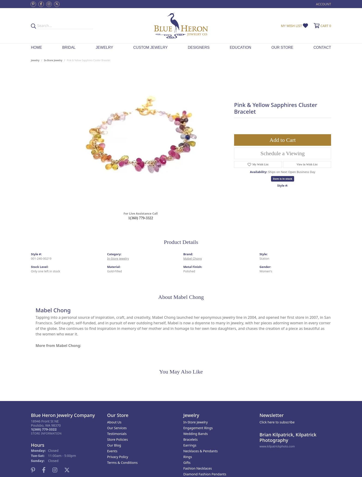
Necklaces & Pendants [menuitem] (200, 451)
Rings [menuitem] (187, 457)
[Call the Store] (44, 429)
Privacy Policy (117, 457)
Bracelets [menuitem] (190, 439)
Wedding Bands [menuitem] (195, 433)
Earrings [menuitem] (189, 445)
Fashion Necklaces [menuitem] (197, 468)
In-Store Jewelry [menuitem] (195, 422)
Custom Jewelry (150, 47)
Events (112, 451)
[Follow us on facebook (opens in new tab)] (41, 4)
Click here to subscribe (277, 422)
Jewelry (104, 47)
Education (240, 47)
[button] (323, 4)
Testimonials (117, 433)
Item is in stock (282, 178)
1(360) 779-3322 (140, 218)
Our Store (282, 47)
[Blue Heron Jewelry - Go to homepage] (180, 25)
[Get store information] (46, 433)
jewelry (35, 60)
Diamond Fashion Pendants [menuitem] (204, 474)
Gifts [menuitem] (186, 462)
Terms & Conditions (122, 462)
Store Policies (117, 439)
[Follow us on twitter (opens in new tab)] (57, 4)
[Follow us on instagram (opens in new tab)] (49, 4)
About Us (114, 422)
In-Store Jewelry (53, 60)
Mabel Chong (192, 258)
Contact (322, 47)
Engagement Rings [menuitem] (198, 428)
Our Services (117, 428)
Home (36, 47)
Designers (198, 47)
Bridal (68, 47)
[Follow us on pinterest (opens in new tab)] (33, 4)
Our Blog (114, 445)
